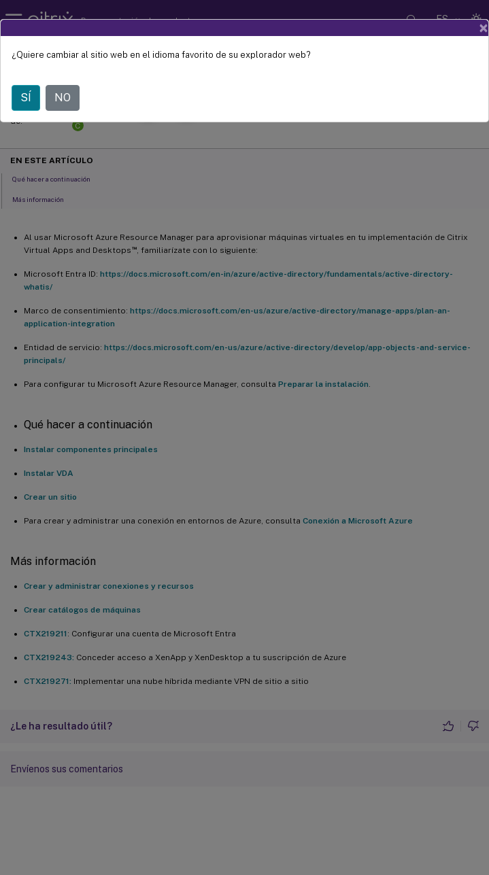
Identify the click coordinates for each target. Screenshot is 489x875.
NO (62, 97)
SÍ (25, 97)
